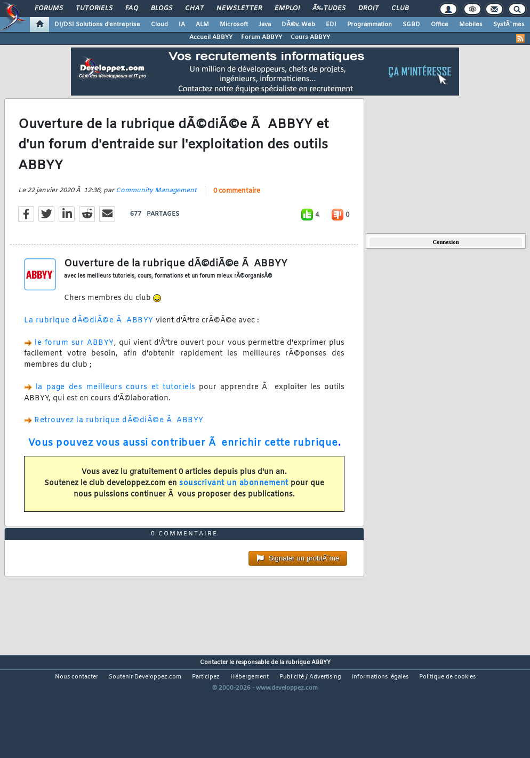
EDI (331, 24)
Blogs (161, 8)
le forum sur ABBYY (74, 357)
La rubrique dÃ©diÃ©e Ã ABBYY (89, 335)
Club (399, 8)
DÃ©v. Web (298, 24)
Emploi (287, 8)
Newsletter (239, 8)
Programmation (369, 24)
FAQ (131, 8)
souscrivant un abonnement (233, 498)
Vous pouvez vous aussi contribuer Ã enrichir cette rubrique (183, 457)
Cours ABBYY (310, 37)
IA (182, 24)
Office (439, 24)
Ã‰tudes (329, 8)
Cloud (159, 24)
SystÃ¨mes (509, 24)
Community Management (156, 205)
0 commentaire (236, 205)
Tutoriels (94, 8)
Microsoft (234, 24)
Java (265, 24)
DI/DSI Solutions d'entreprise (97, 24)
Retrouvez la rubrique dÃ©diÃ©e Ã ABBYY (119, 435)
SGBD (411, 24)
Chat (194, 8)
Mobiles (471, 24)
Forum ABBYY (261, 37)
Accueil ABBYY (210, 37)
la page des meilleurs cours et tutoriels (116, 402)
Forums (49, 8)
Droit (368, 8)
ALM (202, 24)
